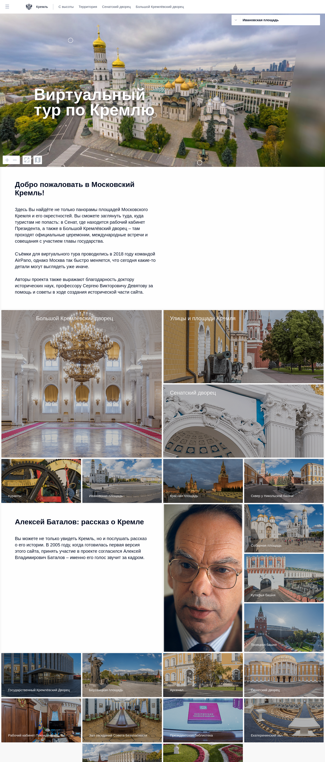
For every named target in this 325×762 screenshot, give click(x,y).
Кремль (42, 6)
